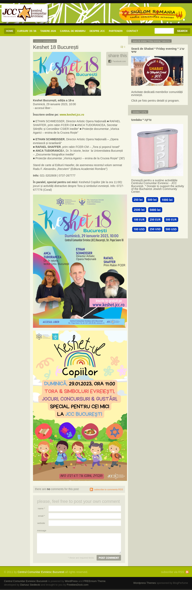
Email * (41, 516)
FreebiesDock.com (77, 584)
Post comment (109, 558)
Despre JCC (97, 31)
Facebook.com (119, 61)
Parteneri (115, 31)
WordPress (71, 581)
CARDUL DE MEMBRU (73, 31)
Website (41, 523)
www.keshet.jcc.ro (72, 114)
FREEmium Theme (94, 581)
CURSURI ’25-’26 (26, 31)
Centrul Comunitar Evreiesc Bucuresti (41, 572)
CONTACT (132, 31)
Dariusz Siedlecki (30, 584)
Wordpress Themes (144, 582)
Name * (41, 508)
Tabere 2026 (48, 31)
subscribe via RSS (172, 572)
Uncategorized (49, 41)
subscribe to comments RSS (108, 489)
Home (9, 31)
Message (41, 530)
